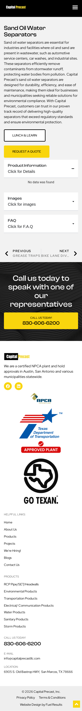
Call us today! (41, 318)
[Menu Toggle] (75, 7)
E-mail (9, 654)
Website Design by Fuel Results (41, 705)
